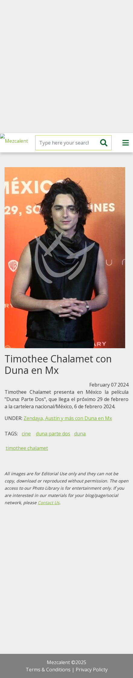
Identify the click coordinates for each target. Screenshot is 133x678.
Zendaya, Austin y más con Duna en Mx (68, 418)
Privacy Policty (92, 669)
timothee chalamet (27, 448)
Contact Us (48, 502)
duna (80, 433)
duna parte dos (53, 433)
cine (26, 433)
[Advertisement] (66, 66)
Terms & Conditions (48, 669)
